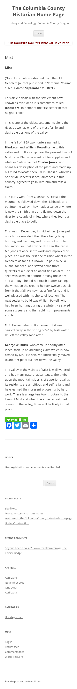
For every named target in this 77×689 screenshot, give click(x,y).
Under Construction (17, 523)
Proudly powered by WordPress (23, 681)
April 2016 (11, 577)
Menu (39, 33)
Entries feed (12, 647)
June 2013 (11, 587)
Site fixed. (11, 508)
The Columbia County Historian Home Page (38, 11)
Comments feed (14, 652)
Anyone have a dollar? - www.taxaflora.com (31, 548)
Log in (8, 642)
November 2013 (14, 582)
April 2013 (11, 592)
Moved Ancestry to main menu (24, 513)
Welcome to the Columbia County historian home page (38, 518)
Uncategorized (14, 617)
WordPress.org (14, 657)
